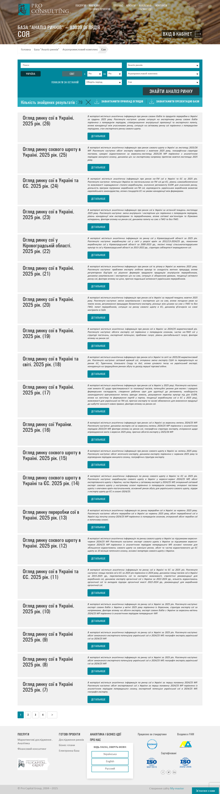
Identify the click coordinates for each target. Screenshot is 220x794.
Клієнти (131, 5)
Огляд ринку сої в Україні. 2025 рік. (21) (48, 270)
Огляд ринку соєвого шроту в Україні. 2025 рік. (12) (52, 543)
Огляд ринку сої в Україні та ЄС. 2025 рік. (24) (50, 183)
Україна (30, 74)
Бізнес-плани (67, 745)
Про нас (118, 5)
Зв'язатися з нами (205, 790)
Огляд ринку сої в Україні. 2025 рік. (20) (48, 302)
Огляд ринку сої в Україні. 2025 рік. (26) (48, 120)
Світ (72, 74)
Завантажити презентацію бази (177, 101)
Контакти (161, 5)
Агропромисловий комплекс (80, 49)
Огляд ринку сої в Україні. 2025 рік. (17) (48, 389)
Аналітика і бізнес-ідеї (145, 7)
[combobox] (94, 73)
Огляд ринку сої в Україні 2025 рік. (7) (48, 687)
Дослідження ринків (71, 739)
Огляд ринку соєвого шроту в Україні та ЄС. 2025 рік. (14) (52, 480)
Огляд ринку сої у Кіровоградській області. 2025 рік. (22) (47, 245)
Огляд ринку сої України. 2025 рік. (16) (47, 427)
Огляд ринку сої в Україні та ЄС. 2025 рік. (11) (50, 574)
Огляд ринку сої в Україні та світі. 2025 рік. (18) (50, 361)
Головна (26, 49)
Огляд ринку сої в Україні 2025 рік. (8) (48, 661)
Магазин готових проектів (99, 7)
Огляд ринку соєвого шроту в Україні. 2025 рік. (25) (52, 152)
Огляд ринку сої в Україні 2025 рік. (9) (48, 636)
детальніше (98, 136)
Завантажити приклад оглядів (122, 101)
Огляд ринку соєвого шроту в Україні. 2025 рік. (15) (52, 455)
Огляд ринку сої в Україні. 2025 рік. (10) (48, 608)
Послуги (80, 5)
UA (194, 6)
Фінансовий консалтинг (32, 749)
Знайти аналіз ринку (171, 91)
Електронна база (69, 750)
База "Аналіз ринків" (46, 49)
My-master (177, 788)
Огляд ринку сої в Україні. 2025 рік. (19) (48, 333)
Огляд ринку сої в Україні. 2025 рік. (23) (48, 214)
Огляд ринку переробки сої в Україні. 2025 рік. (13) (51, 514)
